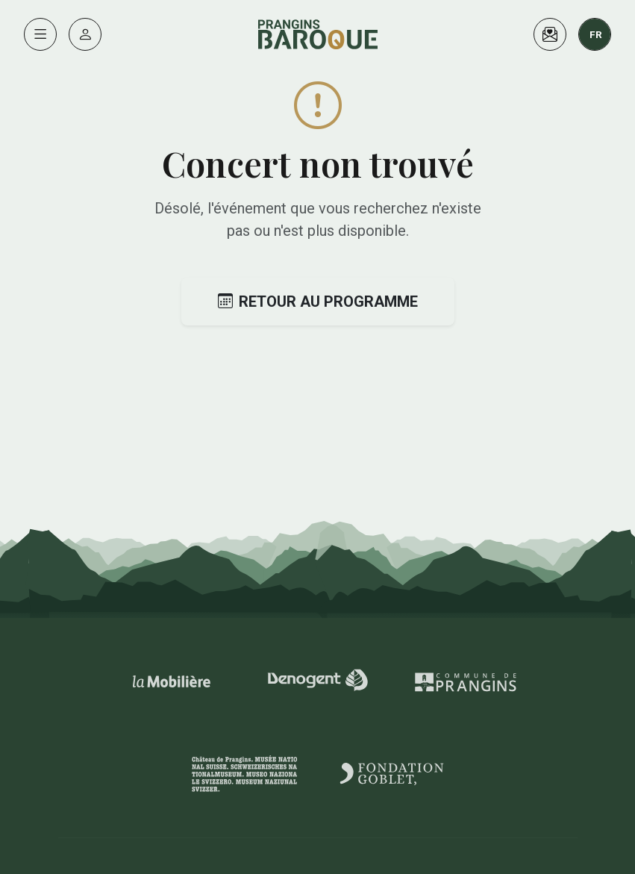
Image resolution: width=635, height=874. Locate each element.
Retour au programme (318, 301)
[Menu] (40, 34)
